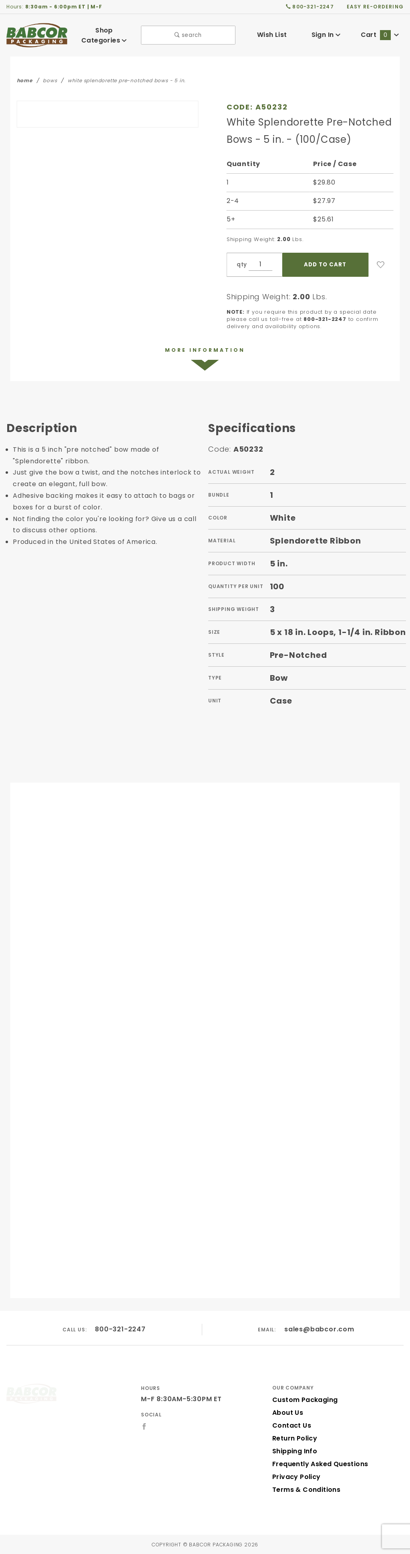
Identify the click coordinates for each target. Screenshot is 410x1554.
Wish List (272, 34)
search (188, 34)
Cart (380, 34)
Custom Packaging (302, 1399)
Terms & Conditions (304, 1489)
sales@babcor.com (319, 1328)
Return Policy (294, 1437)
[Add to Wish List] (380, 263)
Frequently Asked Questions (317, 1463)
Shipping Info (293, 1450)
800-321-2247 (121, 1328)
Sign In (325, 34)
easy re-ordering (376, 7)
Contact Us (290, 1425)
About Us (287, 1412)
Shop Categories (104, 34)
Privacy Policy (295, 1476)
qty (241, 263)
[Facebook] (144, 1426)
